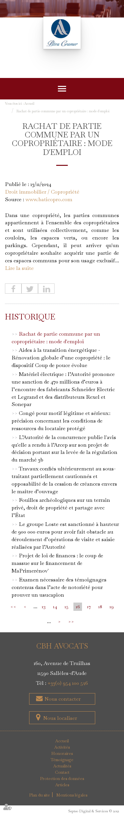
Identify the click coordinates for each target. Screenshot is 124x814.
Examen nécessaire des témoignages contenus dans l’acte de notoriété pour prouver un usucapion (59, 587)
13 (44, 607)
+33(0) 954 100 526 (68, 683)
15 (66, 607)
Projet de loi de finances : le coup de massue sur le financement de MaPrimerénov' (57, 563)
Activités (62, 747)
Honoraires (62, 753)
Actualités (62, 766)
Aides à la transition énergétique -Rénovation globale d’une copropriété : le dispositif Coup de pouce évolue (61, 358)
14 (55, 607)
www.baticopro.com (48, 199)
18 (100, 607)
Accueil (29, 103)
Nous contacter (62, 698)
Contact (62, 772)
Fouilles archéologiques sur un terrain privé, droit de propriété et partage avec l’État (61, 508)
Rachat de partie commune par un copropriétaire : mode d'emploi (63, 111)
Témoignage (62, 759)
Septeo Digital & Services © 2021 (93, 811)
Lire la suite (19, 268)
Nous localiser (60, 718)
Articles (62, 785)
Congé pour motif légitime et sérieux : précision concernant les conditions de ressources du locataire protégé (61, 421)
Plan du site (39, 795)
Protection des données (62, 778)
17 (89, 607)
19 (111, 607)
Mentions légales (71, 795)
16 (78, 607)
